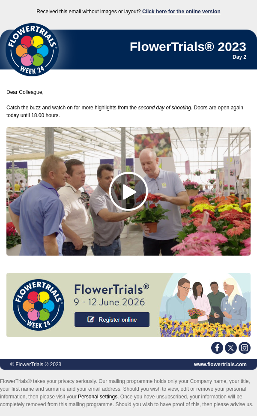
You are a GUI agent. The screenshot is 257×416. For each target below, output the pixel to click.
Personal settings (97, 397)
